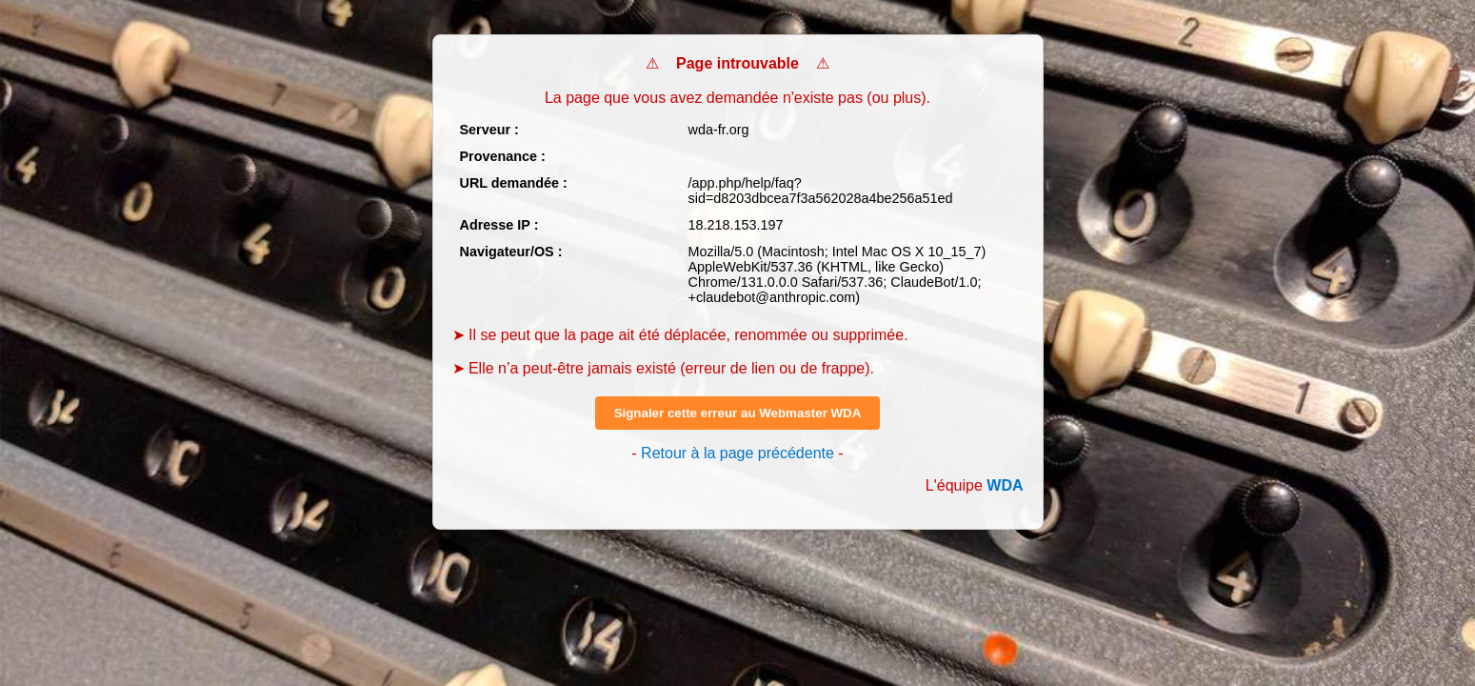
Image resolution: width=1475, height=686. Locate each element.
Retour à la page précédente (737, 453)
